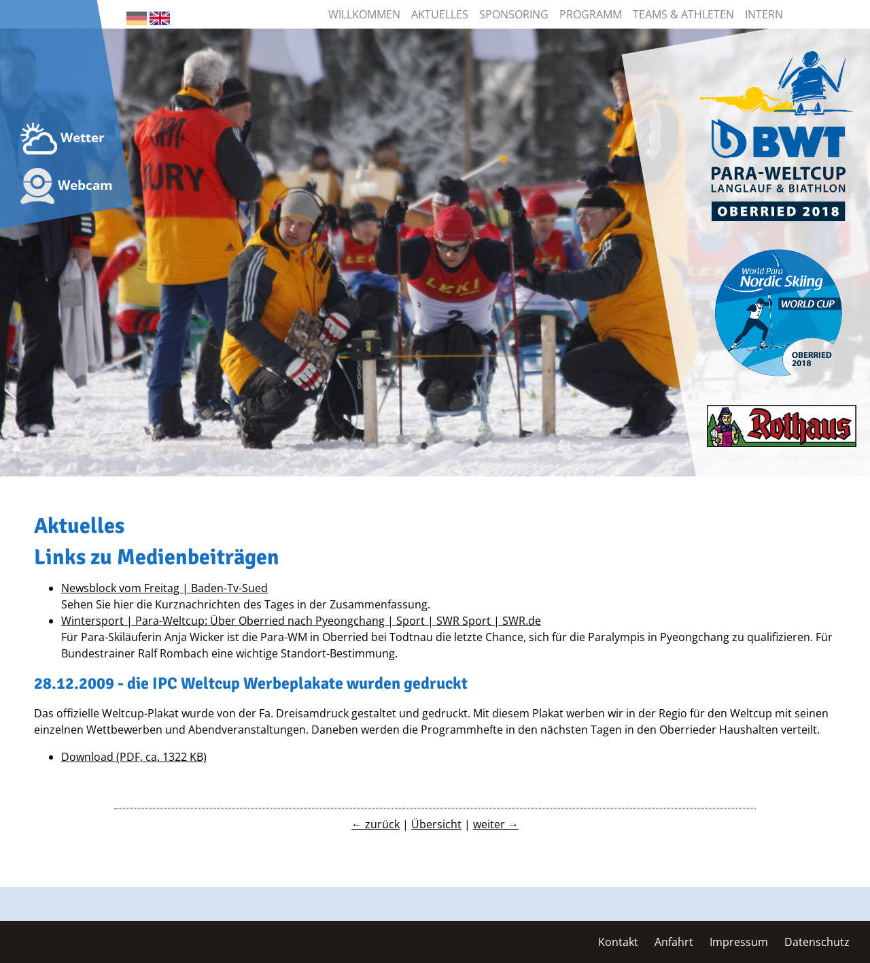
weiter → (496, 824)
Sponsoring (514, 14)
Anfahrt (674, 941)
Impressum (739, 941)
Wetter (62, 138)
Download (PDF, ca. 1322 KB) (134, 756)
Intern (764, 14)
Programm (590, 14)
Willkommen (364, 14)
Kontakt (618, 941)
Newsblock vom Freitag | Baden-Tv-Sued (164, 588)
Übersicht (436, 824)
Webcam (66, 186)
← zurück (375, 824)
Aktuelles (439, 14)
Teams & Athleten (683, 14)
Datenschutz (817, 941)
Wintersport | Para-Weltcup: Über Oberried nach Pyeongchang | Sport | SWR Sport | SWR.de (301, 620)
